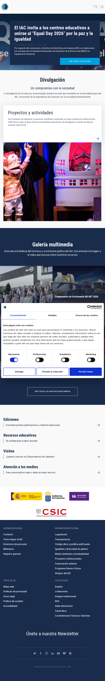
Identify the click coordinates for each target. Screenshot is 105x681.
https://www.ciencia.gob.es (26, 496)
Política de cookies (13, 601)
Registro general (12, 554)
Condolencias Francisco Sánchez (72, 615)
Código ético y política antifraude (72, 544)
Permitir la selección (52, 371)
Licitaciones (61, 591)
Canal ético (61, 611)
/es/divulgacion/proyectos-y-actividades (98, 138)
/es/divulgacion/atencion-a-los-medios (98, 472)
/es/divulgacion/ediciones (98, 425)
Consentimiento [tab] (18, 315)
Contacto (8, 534)
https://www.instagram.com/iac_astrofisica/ (47, 653)
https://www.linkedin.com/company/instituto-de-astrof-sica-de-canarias (52, 653)
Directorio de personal (15, 544)
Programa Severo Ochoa (68, 568)
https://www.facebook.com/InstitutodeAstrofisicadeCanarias (41, 653)
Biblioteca (8, 549)
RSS (57, 601)
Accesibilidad (10, 606)
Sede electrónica (64, 606)
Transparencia (62, 539)
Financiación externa (66, 563)
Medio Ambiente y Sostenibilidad (72, 554)
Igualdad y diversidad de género (71, 549)
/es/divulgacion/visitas (98, 457)
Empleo (59, 586)
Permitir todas (86, 371)
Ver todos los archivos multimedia (52, 391)
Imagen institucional (65, 596)
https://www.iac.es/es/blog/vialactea (70, 653)
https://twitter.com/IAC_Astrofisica (35, 653)
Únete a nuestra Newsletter (52, 633)
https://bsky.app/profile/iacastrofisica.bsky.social (64, 653)
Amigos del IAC (63, 573)
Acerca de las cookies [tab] (87, 315)
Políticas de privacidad (15, 591)
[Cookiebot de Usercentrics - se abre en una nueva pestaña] (89, 307)
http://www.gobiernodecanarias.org (55, 496)
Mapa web (8, 586)
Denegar (19, 371)
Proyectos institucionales (68, 558)
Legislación (61, 534)
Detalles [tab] (52, 315)
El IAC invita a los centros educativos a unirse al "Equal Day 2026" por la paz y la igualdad (53, 33)
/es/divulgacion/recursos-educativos (98, 441)
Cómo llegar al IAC (13, 539)
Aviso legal (9, 596)
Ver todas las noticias (80, 61)
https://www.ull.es (79, 496)
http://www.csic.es (51, 513)
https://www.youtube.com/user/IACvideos (58, 653)
